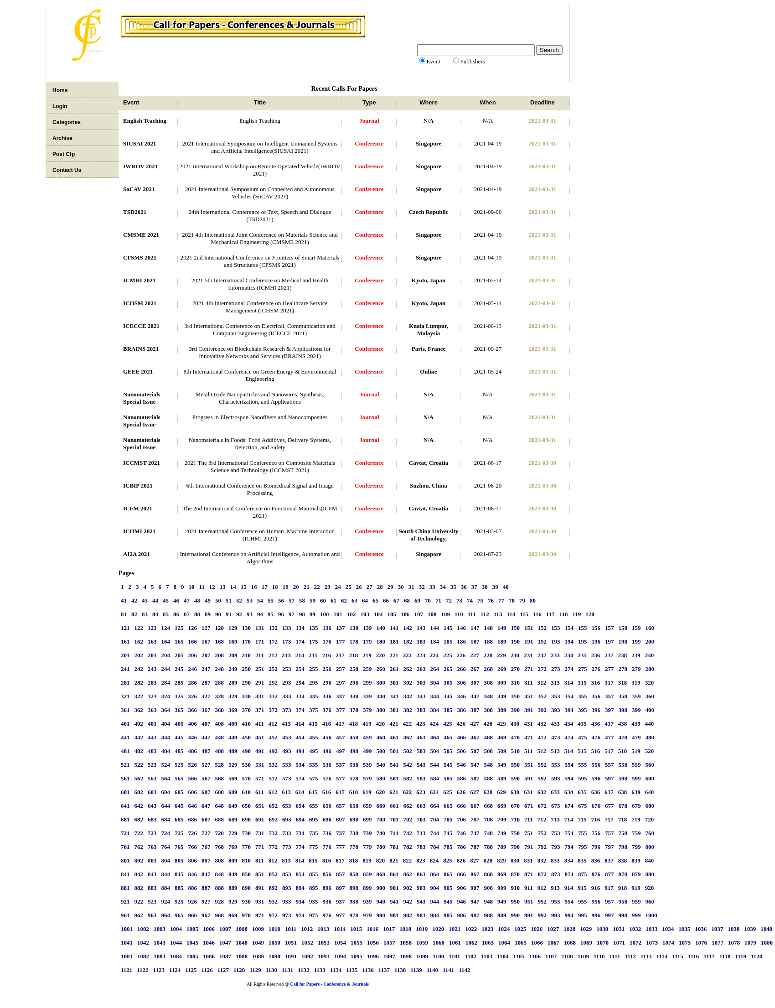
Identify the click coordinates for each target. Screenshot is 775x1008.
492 (273, 751)
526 (192, 764)
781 (394, 846)
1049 (258, 942)
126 (192, 627)
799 (636, 846)
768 (219, 846)
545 (448, 764)
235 (582, 655)
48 (197, 600)
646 (192, 805)
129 (233, 627)
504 (434, 751)
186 (461, 641)
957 (609, 901)
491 (259, 751)
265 (448, 668)
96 (281, 614)
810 (246, 860)
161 (125, 641)
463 (421, 737)
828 (488, 860)
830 (515, 860)
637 (609, 792)
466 (461, 737)
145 (448, 627)
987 (475, 915)
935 (313, 901)
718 (622, 819)
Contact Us (66, 170)
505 (448, 751)
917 (609, 887)
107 (419, 614)
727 (206, 833)
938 (354, 901)
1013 (323, 928)
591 (528, 778)
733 (286, 833)
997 (609, 915)
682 (139, 819)
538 (354, 764)
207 (206, 655)
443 (152, 737)
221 (393, 655)
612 (273, 792)
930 (246, 901)
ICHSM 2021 (139, 303)
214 (300, 655)
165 (179, 641)
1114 (662, 956)
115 (524, 614)
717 (609, 819)
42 (134, 600)
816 (326, 860)
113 (498, 614)
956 (596, 901)
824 (434, 860)
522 (139, 764)
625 (447, 792)
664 (434, 805)
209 (233, 655)
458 (354, 737)
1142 (464, 969)
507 (475, 751)
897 (340, 887)
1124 (175, 969)
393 (555, 710)
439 (636, 723)
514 (569, 751)
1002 (143, 928)
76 (491, 600)
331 (259, 696)
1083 (159, 956)
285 (179, 682)
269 (501, 668)
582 (408, 778)
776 (327, 846)
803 (152, 860)
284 (165, 682)
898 (354, 887)
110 (459, 614)
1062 (471, 942)
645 (179, 805)
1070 (603, 942)
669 (501, 805)
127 (206, 627)
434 (569, 723)
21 (307, 586)
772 (273, 846)
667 (475, 805)
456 (327, 737)
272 (542, 668)
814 (300, 860)
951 (528, 901)
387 (475, 710)
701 (394, 819)
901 (394, 887)
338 (354, 696)
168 (219, 641)
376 (327, 710)
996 (596, 915)
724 (165, 833)
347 (475, 696)
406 (192, 723)
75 (480, 600)
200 (650, 641)
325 (179, 696)
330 (246, 696)
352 (542, 696)
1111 (615, 956)
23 (328, 586)
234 (569, 655)
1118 (725, 956)
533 (286, 764)
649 (233, 805)
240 (649, 655)
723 (152, 833)
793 (555, 846)
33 (432, 586)
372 (273, 710)
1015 (356, 928)
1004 (176, 928)
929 (233, 901)
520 (649, 751)
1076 (701, 942)
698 (354, 819)
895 (313, 887)
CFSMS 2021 (139, 257)
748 (488, 833)
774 (300, 846)
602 (139, 792)
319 (636, 682)
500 (381, 751)
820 (380, 860)
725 (179, 833)
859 (367, 874)
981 (394, 915)
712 (542, 819)
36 (464, 586)
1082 (143, 956)
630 (515, 792)
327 (206, 696)
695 (313, 819)
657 (340, 805)
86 (176, 614)
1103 (486, 956)
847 (206, 874)
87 (187, 614)
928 (219, 901)
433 (555, 723)
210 (246, 655)
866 (461, 874)
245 (179, 668)
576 (327, 778)
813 (286, 860)
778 (354, 846)
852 (273, 874)
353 (555, 696)
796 (596, 846)
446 (192, 737)
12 (212, 586)
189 (501, 641)
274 (569, 668)
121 (125, 627)
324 (165, 696)
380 (381, 710)
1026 (536, 928)
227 (474, 655)
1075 (685, 942)
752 (542, 833)
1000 (651, 915)
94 (260, 614)
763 (152, 846)
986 (461, 915)
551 (528, 764)
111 (472, 614)
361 (125, 710)
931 (259, 901)
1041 (127, 942)
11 (202, 586)
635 (582, 792)
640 (649, 792)
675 (582, 805)
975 (313, 915)
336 (327, 696)
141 (394, 627)
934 (300, 901)
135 (313, 627)
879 (636, 874)
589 (501, 778)
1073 (652, 942)
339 (367, 696)
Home (59, 90)
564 (165, 778)
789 (501, 846)
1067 (553, 942)
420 (380, 723)
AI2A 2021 (136, 554)
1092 (307, 956)
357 (609, 696)
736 (327, 833)
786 (461, 846)
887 (206, 887)
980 (381, 915)
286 (192, 682)
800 (650, 846)
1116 (693, 956)
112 (484, 614)
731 (259, 833)
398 (623, 710)
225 (447, 655)
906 (461, 887)
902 (408, 887)
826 (461, 860)
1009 (258, 928)
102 (351, 614)
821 (393, 860)
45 (166, 600)
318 (622, 682)
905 (448, 887)
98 (302, 614)
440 (649, 723)
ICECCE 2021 (141, 325)
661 (394, 805)
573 (286, 778)
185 (448, 641)
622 (407, 792)
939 (367, 901)
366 (192, 710)
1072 (635, 942)
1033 (651, 928)
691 (259, 819)
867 (475, 874)
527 (206, 764)
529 (233, 764)
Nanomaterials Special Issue (141, 398)
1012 (307, 928)
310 (515, 682)
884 (165, 887)
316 (595, 682)
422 (407, 723)
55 (271, 600)
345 (448, 696)
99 (312, 614)
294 (300, 682)
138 (354, 627)
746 (461, 833)
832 (542, 860)
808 (219, 860)
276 (596, 668)
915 (582, 887)
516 (595, 751)
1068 (570, 942)
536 (327, 764)
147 (475, 627)
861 (394, 874)
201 (125, 655)
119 (576, 614)
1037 (717, 928)
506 (461, 751)
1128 (239, 969)
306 (461, 682)
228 (488, 655)
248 (219, 668)
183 (421, 641)
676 (596, 805)
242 (139, 668)
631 (528, 792)
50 (218, 600)
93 (250, 614)
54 (260, 600)
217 (340, 655)
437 (609, 723)
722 (139, 833)
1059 (422, 942)
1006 (209, 928)
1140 (432, 969)
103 (365, 614)
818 (353, 860)
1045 (192, 942)
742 (408, 833)
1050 (274, 942)
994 (569, 915)
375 (313, 710)
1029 (586, 928)
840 (649, 860)
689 (233, 819)
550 (515, 764)
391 (528, 710)
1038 (733, 928)
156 (596, 627)
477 (609, 737)
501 (394, 751)
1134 (335, 969)
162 (139, 641)
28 (380, 586)
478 (623, 737)
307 (475, 682)
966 (192, 915)
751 (528, 833)
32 (422, 586)
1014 (340, 928)
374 (300, 710)
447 (206, 737)
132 (273, 627)
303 (421, 682)
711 (528, 819)
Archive (62, 138)
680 (650, 805)
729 (233, 833)
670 (515, 805)
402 (139, 723)
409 (233, 723)
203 (152, 655)
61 (333, 600)
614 (300, 792)
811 (259, 860)
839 (636, 860)
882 (139, 887)
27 (369, 586)
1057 (389, 942)
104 (378, 614)
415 (313, 723)
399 (636, 710)
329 (233, 696)
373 (286, 710)
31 (411, 586)
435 (582, 723)
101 (338, 614)
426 (461, 723)
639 (636, 792)
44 (155, 600)
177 (340, 641)
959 (636, 901)
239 (636, 655)
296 (327, 682)
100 (324, 614)
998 (623, 915)
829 (501, 860)
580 (381, 778)
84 (155, 614)
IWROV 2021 (140, 166)
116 (537, 614)
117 (550, 614)
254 (300, 668)
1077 (717, 942)
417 (340, 723)
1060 (438, 942)
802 (139, 860)
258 (354, 668)
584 (434, 778)
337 (340, 696)
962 (139, 915)
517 (609, 751)
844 (165, 874)
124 (165, 627)
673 (555, 805)
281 (125, 682)
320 (649, 682)
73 (459, 600)
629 (501, 792)
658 (354, 805)
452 (273, 737)
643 (152, 805)
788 (488, 846)
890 (246, 887)
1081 (127, 956)
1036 (701, 928)
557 (609, 764)
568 (219, 778)
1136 (367, 969)
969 (233, 915)
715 (582, 819)
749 (501, 833)
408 (219, 723)
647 (206, 805)
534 (300, 764)
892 (273, 887)
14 (233, 586)
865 (448, 874)
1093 (324, 956)
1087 (225, 956)
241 (125, 668)
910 (515, 887)
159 (636, 627)
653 (286, 805)
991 (528, 915)
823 (420, 860)
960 (650, 901)
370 (246, 710)
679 (636, 805)
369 (233, 710)
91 (229, 614)
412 (273, 723)
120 (589, 614)
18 (275, 586)
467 (475, 737)
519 (636, 751)
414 (300, 723)
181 (394, 641)
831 (528, 860)
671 (528, 805)
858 (354, 874)
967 (206, 915)
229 (501, 655)
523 (152, 764)
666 (461, 805)
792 (542, 846)
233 (555, 655)
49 (208, 600)
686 (192, 819)
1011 (290, 928)
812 (273, 860)
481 (125, 751)
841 (125, 874)
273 (555, 668)
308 (488, 682)
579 (367, 778)
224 (434, 655)
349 (501, 696)
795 (582, 846)
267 (475, 668)
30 (401, 586)
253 (286, 668)
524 (165, 764)
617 (340, 792)
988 (488, 915)
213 (286, 655)
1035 (684, 928)
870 (515, 874)
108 (432, 614)
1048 (242, 942)
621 (393, 792)
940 (381, 901)
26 (359, 586)
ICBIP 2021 (138, 485)
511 (528, 751)
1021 (454, 928)
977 (340, 915)
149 (501, 627)
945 (448, 901)
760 (650, 833)
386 (461, 710)
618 (353, 792)
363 (152, 710)
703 (421, 819)
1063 (488, 942)
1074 (668, 942)
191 (528, 641)
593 (555, 778)
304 (434, 682)
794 (569, 846)
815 (313, 860)
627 (474, 792)
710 (515, 819)
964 (165, 915)
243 (152, 668)
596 (596, 778)
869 (501, 874)
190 (515, 641)
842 (139, 874)
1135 (351, 969)
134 (300, 627)
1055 (356, 942)
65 (375, 600)
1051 (291, 942)
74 (470, 600)
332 (273, 696)
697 (340, 819)
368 (219, 710)
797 (609, 846)
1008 (242, 928)
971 (259, 915)
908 (488, 887)
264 (434, 668)
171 (259, 641)
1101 (454, 956)
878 (623, 874)
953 (555, 901)
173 (286, 641)
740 (381, 833)
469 (501, 737)
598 (623, 778)
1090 (274, 956)
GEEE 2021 (138, 371)
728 (219, 833)
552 (542, 764)
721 (125, 833)
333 (286, 696)
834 (569, 860)
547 (475, 764)
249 (233, 668)
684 (165, 819)
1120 (756, 956)
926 (192, 901)
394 (569, 710)
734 (300, 833)
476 (596, 737)
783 (421, 846)
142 (408, 627)
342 (408, 696)
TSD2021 (134, 211)
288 (219, 682)
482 (139, 751)
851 (259, 874)
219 (367, 655)
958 (623, 901)
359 (636, 696)
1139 (416, 969)
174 (300, 641)
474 (569, 737)
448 (219, 737)
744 (434, 833)
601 (125, 792)
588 (488, 778)
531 (259, 764)
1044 (176, 942)
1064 (504, 942)
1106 (535, 956)
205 (179, 655)
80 (533, 600)
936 (327, 901)
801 (125, 860)
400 (650, 710)
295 (313, 682)
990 (515, 915)
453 (286, 737)
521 (125, 764)
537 (340, 764)
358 (623, 696)
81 (124, 614)
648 (219, 805)
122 (139, 627)
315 (582, 682)
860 (381, 874)
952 (542, 901)
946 (461, 901)
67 (396, 600)
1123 (159, 969)
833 (555, 860)
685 (179, 819)
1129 (255, 969)
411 (259, 723)
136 (327, 627)
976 (327, 915)
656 (327, 805)
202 (139, 655)
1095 (356, 956)
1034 (668, 928)
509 (501, 751)
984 (434, 915)
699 (367, 819)
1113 (646, 956)
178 (354, 641)
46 (176, 600)
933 (286, 901)
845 (179, 874)
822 (407, 860)
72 (449, 600)
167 (206, 641)
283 (152, 682)
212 (273, 655)
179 (367, 641)
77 (501, 600)
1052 (307, 942)
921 (125, 901)
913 (555, 887)
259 (367, 668)
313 (555, 682)
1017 (389, 928)
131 (259, 627)
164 (165, 641)
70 (428, 600)
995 (582, 915)
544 (434, 764)
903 (421, 887)
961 (125, 915)
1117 (709, 956)
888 (219, 887)
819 (367, 860)
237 (609, 655)
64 (365, 600)
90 (218, 614)
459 (367, 737)
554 (569, 764)
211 (259, 655)
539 (367, 764)
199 (636, 641)
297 (340, 682)
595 (582, 778)
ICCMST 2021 (141, 462)
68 (407, 600)
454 (300, 737)
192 (542, 641)
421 (393, 723)
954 (569, 901)
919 (636, 887)
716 (595, 819)
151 (528, 627)
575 (313, 778)
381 (394, 710)
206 (192, 655)
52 (239, 600)
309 (501, 682)
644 (165, 805)
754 (569, 833)
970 (246, 915)
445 (179, 737)
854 (300, 874)
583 (421, 778)
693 (286, 819)
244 (165, 668)
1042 (143, 942)
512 (542, 751)
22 (317, 586)
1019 (422, 928)
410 (246, 723)
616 (326, 792)
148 (488, 627)
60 (323, 600)
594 (569, 778)
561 (125, 778)
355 (582, 696)
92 (239, 614)
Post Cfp (63, 154)
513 (555, 751)
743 (421, 833)
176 (327, 641)
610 (246, 792)
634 (569, 792)
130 (246, 627)
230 (515, 655)
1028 (569, 928)
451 (259, 737)
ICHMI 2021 (139, 531)
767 (206, 846)
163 (152, 641)
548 (488, 764)
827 (474, 860)
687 (206, 819)
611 (259, 792)
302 (408, 682)
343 (421, 696)
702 (408, 819)
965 (179, 915)
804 (165, 860)
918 (622, 887)
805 (179, 860)
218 (353, 655)
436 (595, 723)
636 (595, 792)
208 (219, 655)
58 (302, 600)
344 (434, 696)
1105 (518, 956)
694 (300, 819)
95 (271, 614)
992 (542, 915)
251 (259, 668)
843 (152, 874)
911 (528, 887)
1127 (223, 969)
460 (381, 737)
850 (246, 874)
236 (595, 655)
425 (447, 723)
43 (145, 600)
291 (259, 682)
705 (448, 819)
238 (622, 655)
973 (286, 915)
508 (488, 751)
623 (420, 792)
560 (650, 764)
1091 (291, 956)
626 (461, 792)
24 (338, 586)
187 (475, 641)
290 (246, 682)
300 (381, 682)
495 (313, 751)
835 (582, 860)
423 (420, 723)
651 (259, 805)
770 (246, 846)
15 (244, 586)
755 (582, 833)
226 (461, 655)
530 (246, 764)
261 (394, 668)
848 (219, 874)
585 (448, 778)
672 (542, 805)
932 (273, 901)
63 (354, 600)
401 (125, 723)
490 (246, 751)
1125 (190, 969)
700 (381, 819)
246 (192, 668)
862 (408, 874)
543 (421, 764)
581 (394, 778)
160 (650, 627)
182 (408, 641)
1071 (619, 942)
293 (286, 682)
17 (265, 586)
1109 (583, 956)
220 (380, 655)
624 (434, 792)
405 (179, 723)
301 (394, 682)
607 (206, 792)
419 (367, 723)
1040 (766, 928)
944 (434, 901)
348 (488, 696)
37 (474, 586)
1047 (225, 942)
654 (300, 805)
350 (515, 696)
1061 (455, 942)
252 (273, 668)
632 (542, 792)
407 (206, 723)
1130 (271, 969)
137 (340, 627)
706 (461, 819)
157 (609, 627)
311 (528, 682)
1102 (470, 956)
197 (609, 641)
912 (542, 887)
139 (367, 627)
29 (390, 586)
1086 (209, 956)
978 (354, 915)
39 (495, 586)
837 (609, 860)
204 (165, 655)
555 (582, 764)
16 (254, 586)
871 (528, 874)
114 (510, 614)
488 (219, 751)
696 (327, 819)
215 (313, 655)
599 (636, 778)
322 (139, 696)
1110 (599, 956)
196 (596, 641)
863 (421, 874)
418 (353, 723)
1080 (767, 942)
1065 (521, 942)
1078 (734, 942)
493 (286, 751)
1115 (677, 956)
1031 (619, 928)
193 (555, 641)
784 (434, 846)
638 (622, 792)
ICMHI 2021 (139, 280)
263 (421, 668)
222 (407, 655)
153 (555, 627)
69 (417, 600)
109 (445, 614)
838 (622, 860)
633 (555, 792)
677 (609, 805)
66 (386, 600)
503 (421, 751)
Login (59, 106)
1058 (406, 942)
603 (152, 792)
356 (596, 696)
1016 (372, 928)
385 (448, 710)
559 (636, 764)
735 (313, 833)
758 (623, 833)
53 (250, 600)
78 (512, 600)
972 (273, 915)
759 (636, 833)
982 (408, 915)
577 (340, 778)
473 (555, 737)
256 (327, 668)
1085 (192, 956)
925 (179, 901)
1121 (126, 969)
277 (609, 668)
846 (192, 874)
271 (528, 668)
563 (152, 778)
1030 (602, 928)
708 (488, 819)
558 (623, 764)
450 (246, 737)
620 (380, 792)
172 (273, 641)
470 (515, 737)
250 (246, 668)
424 (434, 723)
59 (312, 600)
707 (475, 819)
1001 (127, 928)
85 (166, 614)
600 (650, 778)
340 (381, 696)
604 (165, 792)
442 (139, 737)
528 (219, 764)
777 (340, 846)
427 (474, 723)
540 (381, 764)
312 (542, 682)
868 (488, 874)
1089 (258, 956)
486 (192, 751)
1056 (373, 942)
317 (609, 682)
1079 (750, 942)
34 (443, 586)
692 (273, 819)
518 (622, 751)
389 (501, 710)
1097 (389, 956)
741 (394, 833)
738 (354, 833)
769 (233, 846)
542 (408, 764)
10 (192, 586)
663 (421, 805)
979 (367, 915)
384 (434, 710)
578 (354, 778)
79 (522, 600)
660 (381, 805)
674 (569, 805)
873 (555, 874)
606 (192, 792)
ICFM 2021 (137, 508)
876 (596, 874)
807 (206, 860)
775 (313, 846)
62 (344, 600)
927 (206, 901)
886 (192, 887)
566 (192, 778)
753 (555, 833)
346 (461, 696)
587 (475, 778)
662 (408, 805)
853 (286, 874)
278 (623, 668)
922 (139, 901)
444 (165, 737)
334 (300, 696)
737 (340, 833)
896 (327, 887)
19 (286, 586)
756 (596, 833)
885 (179, 887)
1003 (159, 928)
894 (300, 887)
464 (434, 737)
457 (340, 737)
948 (488, 901)
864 (434, 874)
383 (421, 710)
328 (219, 696)
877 (609, 874)
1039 (750, 928)
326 (192, 696)
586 (461, 778)
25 (348, 586)
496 (327, 751)
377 (340, 710)
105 (392, 614)
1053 (324, 942)
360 (650, 696)
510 (515, 751)
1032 (635, 928)
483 (152, 751)
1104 (502, 956)
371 (259, 710)
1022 (471, 928)
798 (623, 846)
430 (515, 723)
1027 (553, 928)
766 (192, 846)
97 (291, 614)
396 (596, 710)
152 (542, 627)
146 (461, 627)
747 (475, 833)
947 (475, 901)
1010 (274, 928)
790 (515, 846)
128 (219, 627)
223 (420, 655)
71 (438, 600)
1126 (206, 969)
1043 (159, 942)
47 (187, 600)
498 (354, 751)
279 (636, 668)
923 (152, 901)
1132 (303, 969)
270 (515, 668)
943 (421, 901)
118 (563, 614)
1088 (242, 956)
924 (165, 901)
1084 (176, 956)
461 (394, 737)
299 (367, 682)
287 (206, 682)
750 (515, 833)
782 (408, 846)
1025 (520, 928)
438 (622, 723)
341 (394, 696)
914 (569, 887)
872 (542, 874)
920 (649, 887)
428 (488, 723)
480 (650, 737)
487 (206, 751)
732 (273, 833)
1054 (340, 942)
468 (488, 737)
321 (125, 696)
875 (582, 874)
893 (286, 887)
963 (152, 915)
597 (609, 778)
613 (286, 792)
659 (367, 805)
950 (515, 901)
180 (381, 641)
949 (501, 901)
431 (528, 723)
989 (501, 915)
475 (582, 737)
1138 (400, 969)
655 (313, 805)
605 (179, 792)
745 (448, 833)
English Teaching (144, 120)
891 (259, 887)
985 (448, 915)
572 (273, 778)
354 (569, 696)
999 (636, 915)
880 (650, 874)
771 (259, 846)
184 (434, 641)
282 (139, 682)
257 (340, 668)
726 (192, 833)
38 (485, 586)
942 (408, 901)
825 (447, 860)
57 (291, 600)
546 (461, 764)
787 (475, 846)
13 (223, 586)
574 (300, 778)
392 (542, 710)
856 (327, 874)
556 (596, 764)
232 (542, 655)
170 (246, 641)
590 (515, 778)
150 (515, 627)
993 (555, 915)
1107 (551, 956)
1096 (373, 956)
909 (501, 887)
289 (233, 682)
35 (453, 586)
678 (623, 805)
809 (233, 860)
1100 (438, 956)
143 (421, 627)
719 (636, 819)
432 (542, 723)
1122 (142, 969)
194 (569, 641)
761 (125, 846)
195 (582, 641)
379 (367, 710)
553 (555, 764)
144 (434, 627)
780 (381, 846)
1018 (405, 928)
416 (326, 723)
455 (313, 737)
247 (206, 668)
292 (273, 682)
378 (354, 710)
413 (286, 723)
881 (125, 887)
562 (139, 778)
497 (340, 751)
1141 (448, 969)
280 (650, 668)
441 (125, 737)
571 (259, 778)
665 (448, 805)
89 (208, 614)
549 (501, 764)
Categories (66, 122)
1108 (567, 956)
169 (233, 641)
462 (408, 737)
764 (165, 846)
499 (367, 751)
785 (448, 846)
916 (595, 887)
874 (569, 874)
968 (219, 915)
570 (246, 778)
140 (381, 627)
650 (246, 805)
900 (381, 887)
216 (326, 655)
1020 (438, 928)
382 (408, 710)
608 (219, 792)
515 (582, 751)
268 (488, 668)
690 (246, 819)
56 (281, 600)
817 (340, 860)
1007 (225, 928)
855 (313, 874)
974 (300, 915)
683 (152, 819)
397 (609, 710)
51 (229, 600)
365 (179, 710)
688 (219, 819)
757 (609, 833)
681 (125, 819)
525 (179, 764)
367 (206, 710)
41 (124, 600)
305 (448, 682)
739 (367, 833)
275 (582, 668)
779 (367, 846)
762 (139, 846)
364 (165, 710)
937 (340, 901)
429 (501, 723)
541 (394, 764)
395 (582, 710)
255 (313, 668)
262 (408, 668)
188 (488, 641)
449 (233, 737)
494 (300, 751)
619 (367, 792)
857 (340, 874)
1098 (406, 956)
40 (506, 586)
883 (152, 887)
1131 (287, 969)
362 (139, 710)
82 (134, 614)
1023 (487, 928)
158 (623, 627)
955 (582, 901)
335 (313, 696)
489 (233, 751)
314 (569, 682)
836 (595, 860)
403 (152, 723)
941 (394, 901)
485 (179, 751)
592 (542, 778)
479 (636, 737)
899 (367, 887)
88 (197, 614)
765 (179, 846)
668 (488, 805)
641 (125, 805)
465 (448, 737)
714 (569, 819)
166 (192, 641)
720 (649, 819)
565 (179, 778)
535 (313, 764)
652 (273, 805)
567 (206, 778)
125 (179, 627)
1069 (586, 942)
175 (313, 641)
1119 (740, 956)
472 (542, 737)
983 (421, 915)
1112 (630, 956)
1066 (537, 942)
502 (408, 751)
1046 (209, 942)
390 (515, 710)
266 (461, 668)
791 (528, 846)
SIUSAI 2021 (139, 143)
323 (152, 696)
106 (405, 614)
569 (233, 778)
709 (501, 819)
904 (434, 887)
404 (165, 723)
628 (488, 792)
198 (623, 641)
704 (434, 819)
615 (313, 792)
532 (273, 764)
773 (286, 846)
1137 (384, 969)
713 (555, 819)
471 (528, 737)
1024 (504, 928)
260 (381, 668)
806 (192, 860)
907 (475, 887)
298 (354, 682)
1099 (422, 956)
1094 (340, 956)
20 (296, 586)
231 (528, 655)
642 (139, 805)
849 (233, 874)
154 (569, 627)
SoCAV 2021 (139, 189)
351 (528, 696)
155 (582, 627)
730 (246, 833)
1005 (192, 928)
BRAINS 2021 (141, 348)
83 (145, 614)
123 (152, 627)
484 (165, 751)
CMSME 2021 (141, 234)
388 (488, 710)
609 (233, 792)
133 (286, 627)
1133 (320, 969)
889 (233, 887)
